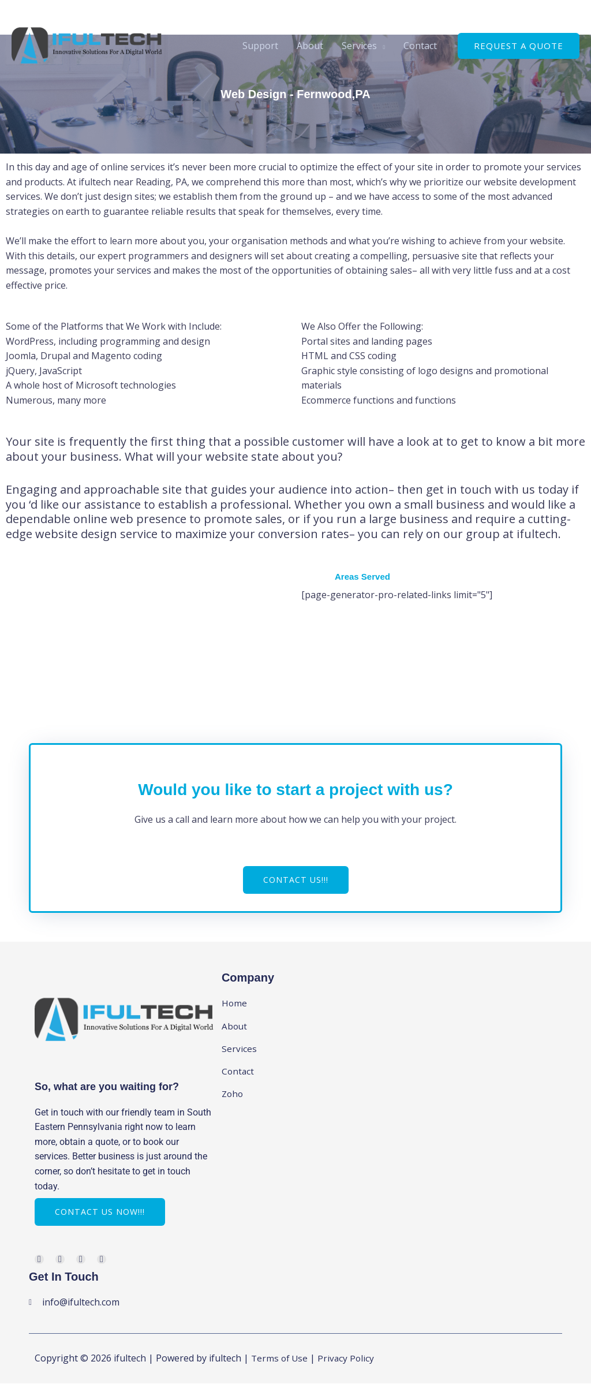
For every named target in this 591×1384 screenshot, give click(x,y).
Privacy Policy (348, 1359)
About (310, 45)
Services (359, 45)
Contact (420, 45)
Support (260, 45)
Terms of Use (280, 1359)
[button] (518, 46)
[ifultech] (87, 44)
